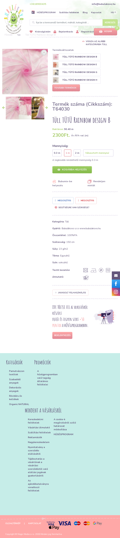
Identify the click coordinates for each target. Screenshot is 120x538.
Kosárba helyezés (72, 169)
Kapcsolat (96, 12)
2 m (77, 153)
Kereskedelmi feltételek (35, 421)
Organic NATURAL (19, 404)
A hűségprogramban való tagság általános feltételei (47, 378)
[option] (25, 71)
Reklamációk (35, 437)
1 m (68, 153)
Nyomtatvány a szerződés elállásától (36, 451)
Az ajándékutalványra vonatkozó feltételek (38, 485)
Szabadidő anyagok (15, 381)
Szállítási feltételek (69, 12)
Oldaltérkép (12, 523)
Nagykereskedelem (38, 442)
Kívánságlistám (40, 31)
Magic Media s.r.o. (26, 534)
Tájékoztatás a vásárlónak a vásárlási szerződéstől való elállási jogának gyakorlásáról (38, 467)
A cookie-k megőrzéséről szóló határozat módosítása (65, 424)
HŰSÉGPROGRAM (43, 12)
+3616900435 (38, 4)
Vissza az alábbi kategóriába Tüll (96, 43)
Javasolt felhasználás (70, 292)
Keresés (110, 22)
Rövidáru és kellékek (15, 397)
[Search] (74, 22)
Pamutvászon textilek (16, 373)
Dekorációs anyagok (15, 389)
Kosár (105, 31)
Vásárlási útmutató (39, 427)
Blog (85, 12)
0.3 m (57, 153)
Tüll (18, 35)
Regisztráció (85, 31)
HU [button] (112, 12)
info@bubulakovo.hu (103, 4)
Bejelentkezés (63, 31)
